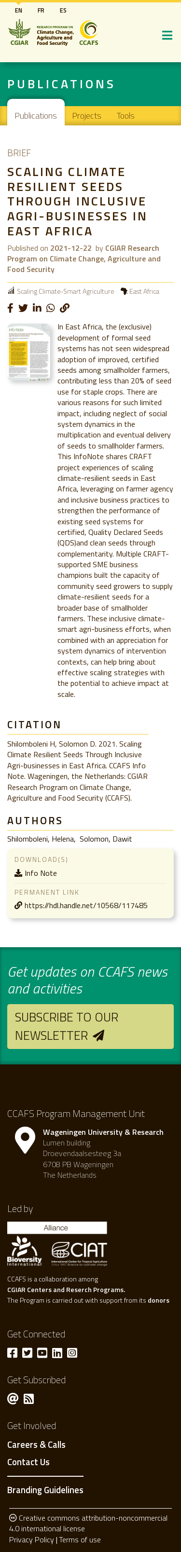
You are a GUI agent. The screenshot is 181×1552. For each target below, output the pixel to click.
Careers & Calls (36, 1445)
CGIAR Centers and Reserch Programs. (66, 1289)
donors (158, 1300)
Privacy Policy (31, 1539)
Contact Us (28, 1462)
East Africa (144, 291)
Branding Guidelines (45, 1490)
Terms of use (80, 1539)
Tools (126, 115)
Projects (86, 115)
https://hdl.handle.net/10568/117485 (86, 905)
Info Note (41, 873)
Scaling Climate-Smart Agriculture (65, 291)
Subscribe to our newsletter (66, 1026)
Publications (36, 115)
